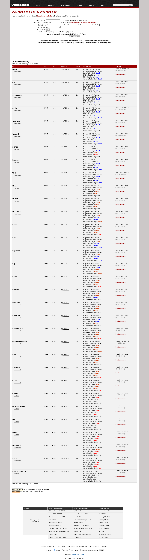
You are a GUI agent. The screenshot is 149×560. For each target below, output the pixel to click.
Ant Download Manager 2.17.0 (82, 520)
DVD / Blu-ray (65, 5)
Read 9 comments (121, 263)
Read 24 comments (122, 172)
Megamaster (17, 445)
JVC (13, 82)
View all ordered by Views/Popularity (98, 43)
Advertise (74, 546)
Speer (14, 277)
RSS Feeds (88, 546)
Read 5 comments (121, 328)
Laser (14, 225)
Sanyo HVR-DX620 (104, 528)
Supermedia (16, 251)
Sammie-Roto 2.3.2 (79, 517)
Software (50, 5)
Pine (14, 238)
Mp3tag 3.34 (77, 531)
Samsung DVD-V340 (104, 517)
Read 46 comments (122, 69)
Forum (38, 5)
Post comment (120, 75)
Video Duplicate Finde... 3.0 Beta (58, 517)
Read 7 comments (121, 237)
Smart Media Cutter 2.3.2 (81, 514)
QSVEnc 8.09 (77, 511)
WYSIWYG (16, 121)
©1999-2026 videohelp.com (74, 558)
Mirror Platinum (18, 212)
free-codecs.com (78, 554)
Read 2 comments (121, 133)
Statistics (96, 546)
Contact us (50, 546)
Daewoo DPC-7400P (104, 511)
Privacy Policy (60, 546)
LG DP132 (101, 531)
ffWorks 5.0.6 (77, 537)
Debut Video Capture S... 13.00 (82, 534)
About (103, 5)
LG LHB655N (102, 514)
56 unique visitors (35, 520)
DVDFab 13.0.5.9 (53, 534)
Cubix (14, 380)
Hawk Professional (19, 471)
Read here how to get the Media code (83, 23)
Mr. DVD (15, 199)
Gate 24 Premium (18, 406)
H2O (14, 354)
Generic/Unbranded (19, 341)
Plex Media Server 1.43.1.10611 (83, 528)
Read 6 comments (121, 250)
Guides (79, 5)
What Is (91, 5)
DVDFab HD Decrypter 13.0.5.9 (57, 537)
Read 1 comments (121, 146)
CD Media (15, 290)
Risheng (15, 160)
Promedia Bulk (17, 328)
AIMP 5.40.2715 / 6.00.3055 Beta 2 (58, 528)
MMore (14, 419)
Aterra (14, 458)
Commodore (17, 95)
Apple (14, 108)
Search (43, 546)
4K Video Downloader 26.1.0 (57, 511)
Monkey (15, 186)
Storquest (16, 303)
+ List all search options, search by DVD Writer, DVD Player (66, 34)
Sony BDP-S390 (103, 537)
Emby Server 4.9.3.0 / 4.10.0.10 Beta (59, 531)
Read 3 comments (121, 82)
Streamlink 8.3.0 (78, 522)
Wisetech (15, 134)
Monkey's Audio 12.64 (55, 525)
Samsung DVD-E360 (104, 520)
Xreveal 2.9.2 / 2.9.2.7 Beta (56, 514)
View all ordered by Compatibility (72, 43)
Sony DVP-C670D (104, 522)
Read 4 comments (121, 211)
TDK (14, 173)
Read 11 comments (122, 108)
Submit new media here (45, 16)
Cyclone (15, 393)
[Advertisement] (74, 52)
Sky (13, 264)
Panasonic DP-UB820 (105, 534)
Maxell (14, 69)
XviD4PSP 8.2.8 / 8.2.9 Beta (81, 525)
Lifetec (14, 432)
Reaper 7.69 (52, 520)
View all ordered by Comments (48, 43)
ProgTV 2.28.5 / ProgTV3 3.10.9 (57, 522)
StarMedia (16, 367)
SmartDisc (16, 316)
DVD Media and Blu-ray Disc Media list (34, 11)
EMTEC (15, 147)
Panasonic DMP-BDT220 (106, 525)
